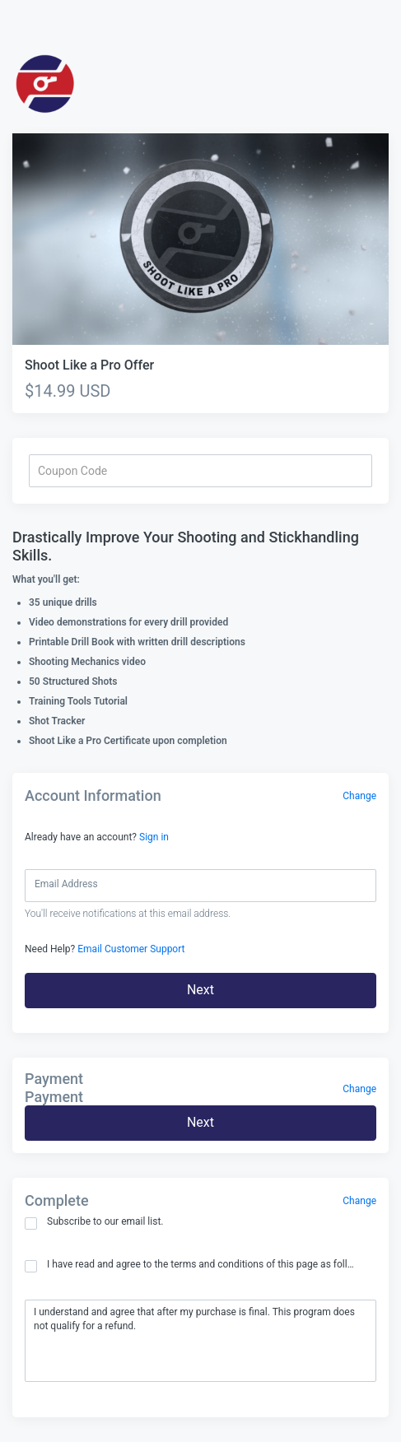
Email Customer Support (130, 949)
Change (359, 796)
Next (200, 990)
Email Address (66, 884)
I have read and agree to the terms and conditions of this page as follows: (190, 1265)
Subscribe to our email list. (94, 1223)
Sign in (154, 837)
